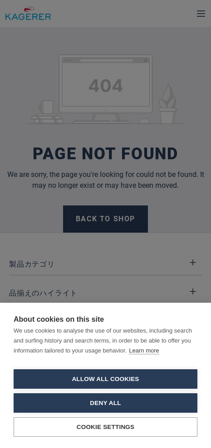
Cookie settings (106, 427)
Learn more (144, 350)
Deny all (105, 403)
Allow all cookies (105, 379)
